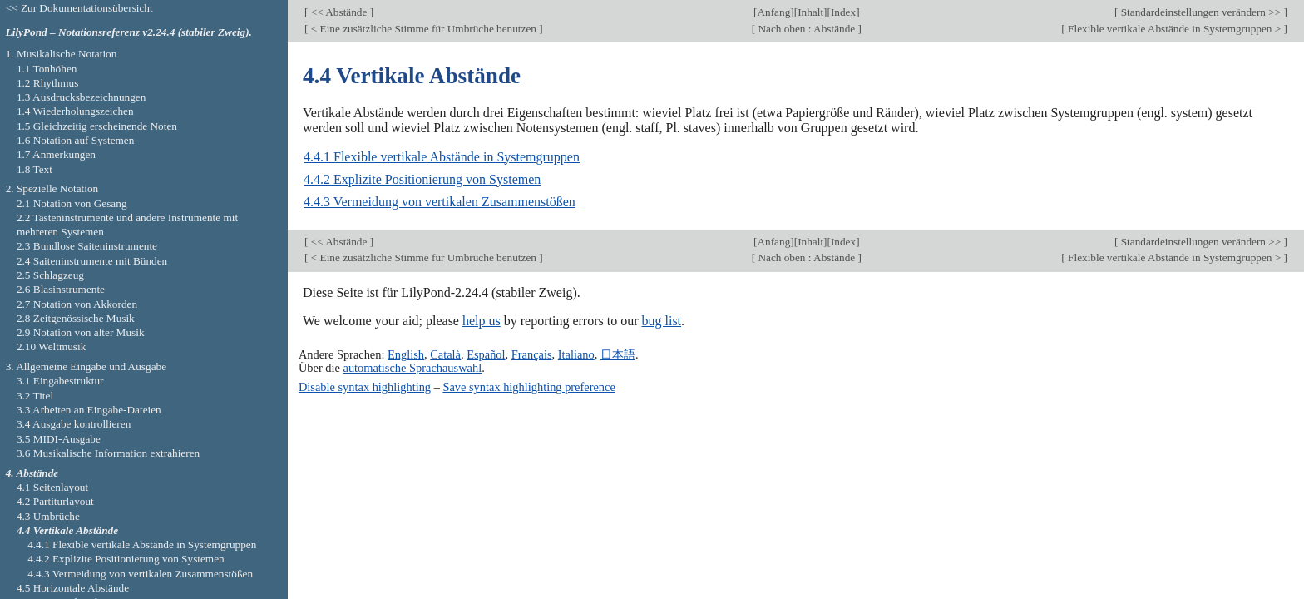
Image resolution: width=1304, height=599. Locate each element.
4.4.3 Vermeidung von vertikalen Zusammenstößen (439, 202)
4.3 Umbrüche (48, 516)
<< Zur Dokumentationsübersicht (79, 8)
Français (531, 354)
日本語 (617, 354)
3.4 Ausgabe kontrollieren (74, 424)
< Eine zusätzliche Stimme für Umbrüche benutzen (423, 28)
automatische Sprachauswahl (412, 367)
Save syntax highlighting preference (528, 387)
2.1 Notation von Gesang (72, 203)
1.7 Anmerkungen (56, 154)
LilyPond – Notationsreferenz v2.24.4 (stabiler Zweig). (129, 32)
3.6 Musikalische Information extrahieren (108, 453)
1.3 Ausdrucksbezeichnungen (81, 97)
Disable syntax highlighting (365, 387)
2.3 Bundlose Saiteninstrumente (87, 246)
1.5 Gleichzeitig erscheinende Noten (97, 126)
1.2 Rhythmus (47, 83)
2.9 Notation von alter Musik (81, 332)
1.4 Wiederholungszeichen (75, 111)
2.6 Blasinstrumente (61, 289)
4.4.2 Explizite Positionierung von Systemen (422, 179)
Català (445, 354)
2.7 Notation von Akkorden (77, 304)
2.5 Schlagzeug (50, 275)
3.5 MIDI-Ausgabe (59, 439)
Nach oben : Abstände (806, 28)
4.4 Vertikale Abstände (67, 530)
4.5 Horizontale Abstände (73, 588)
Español (486, 354)
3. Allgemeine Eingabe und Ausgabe (86, 366)
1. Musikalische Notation (61, 53)
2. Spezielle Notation (52, 188)
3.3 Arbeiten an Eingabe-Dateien (89, 409)
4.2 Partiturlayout (55, 501)
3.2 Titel (35, 395)
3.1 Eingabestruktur (60, 380)
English (406, 354)
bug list (661, 321)
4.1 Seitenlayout (52, 487)
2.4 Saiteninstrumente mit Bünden (92, 261)
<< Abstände (338, 12)
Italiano (576, 354)
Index (843, 12)
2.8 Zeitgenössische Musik (76, 318)
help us (481, 321)
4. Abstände (32, 473)
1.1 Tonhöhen (47, 68)
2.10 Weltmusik (51, 346)
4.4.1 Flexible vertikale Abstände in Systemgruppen (442, 157)
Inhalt (810, 12)
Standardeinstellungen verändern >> (1200, 12)
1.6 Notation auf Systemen (75, 140)
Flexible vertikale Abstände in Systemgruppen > (1174, 28)
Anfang (773, 12)
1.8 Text (34, 169)
